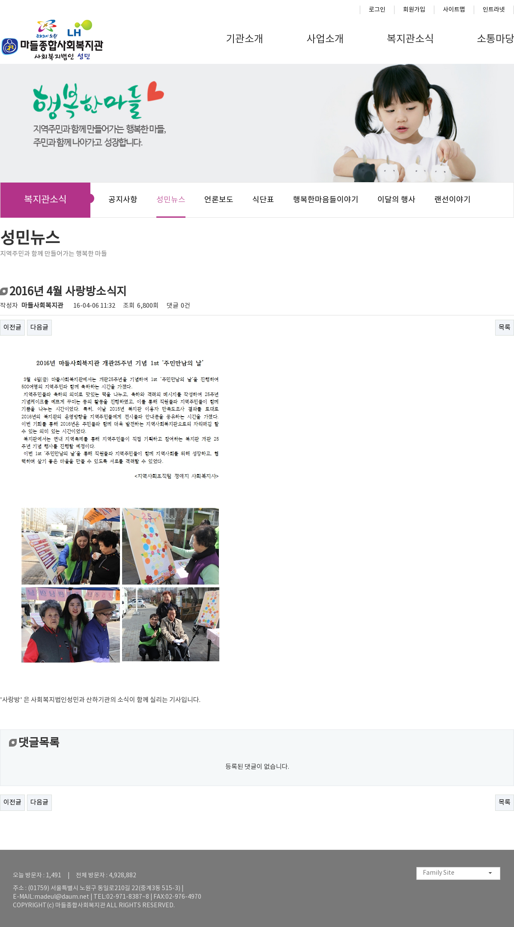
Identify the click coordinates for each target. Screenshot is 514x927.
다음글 (39, 327)
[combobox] (458, 873)
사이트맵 (454, 9)
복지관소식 (410, 39)
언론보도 (218, 199)
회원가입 (414, 9)
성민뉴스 (170, 199)
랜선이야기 (452, 199)
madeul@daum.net (61, 897)
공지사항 (122, 199)
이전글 (12, 327)
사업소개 (325, 39)
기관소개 (244, 39)
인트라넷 (494, 9)
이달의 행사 (396, 199)
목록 (505, 327)
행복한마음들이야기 (326, 199)
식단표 (263, 199)
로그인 (377, 9)
